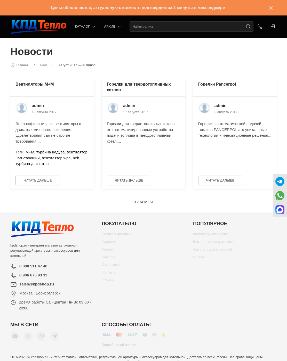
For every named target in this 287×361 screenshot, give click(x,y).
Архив (113, 26)
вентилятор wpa (56, 158)
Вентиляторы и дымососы (213, 243)
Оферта (108, 251)
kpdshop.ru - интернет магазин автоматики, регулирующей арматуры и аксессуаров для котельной (45, 250)
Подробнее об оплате (119, 347)
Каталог (86, 26)
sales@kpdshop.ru (36, 284)
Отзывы (108, 282)
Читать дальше (37, 180)
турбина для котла (32, 163)
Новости (108, 259)
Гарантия (109, 243)
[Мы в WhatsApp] (28, 338)
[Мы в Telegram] (54, 338)
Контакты (109, 274)
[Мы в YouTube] (15, 338)
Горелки (199, 259)
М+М (30, 152)
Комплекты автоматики (211, 236)
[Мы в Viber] (41, 338)
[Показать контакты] (259, 26)
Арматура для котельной (212, 251)
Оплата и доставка (116, 236)
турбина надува (50, 152)
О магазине (111, 266)
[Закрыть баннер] (271, 7)
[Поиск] (248, 26)
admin (38, 105)
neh (76, 158)
